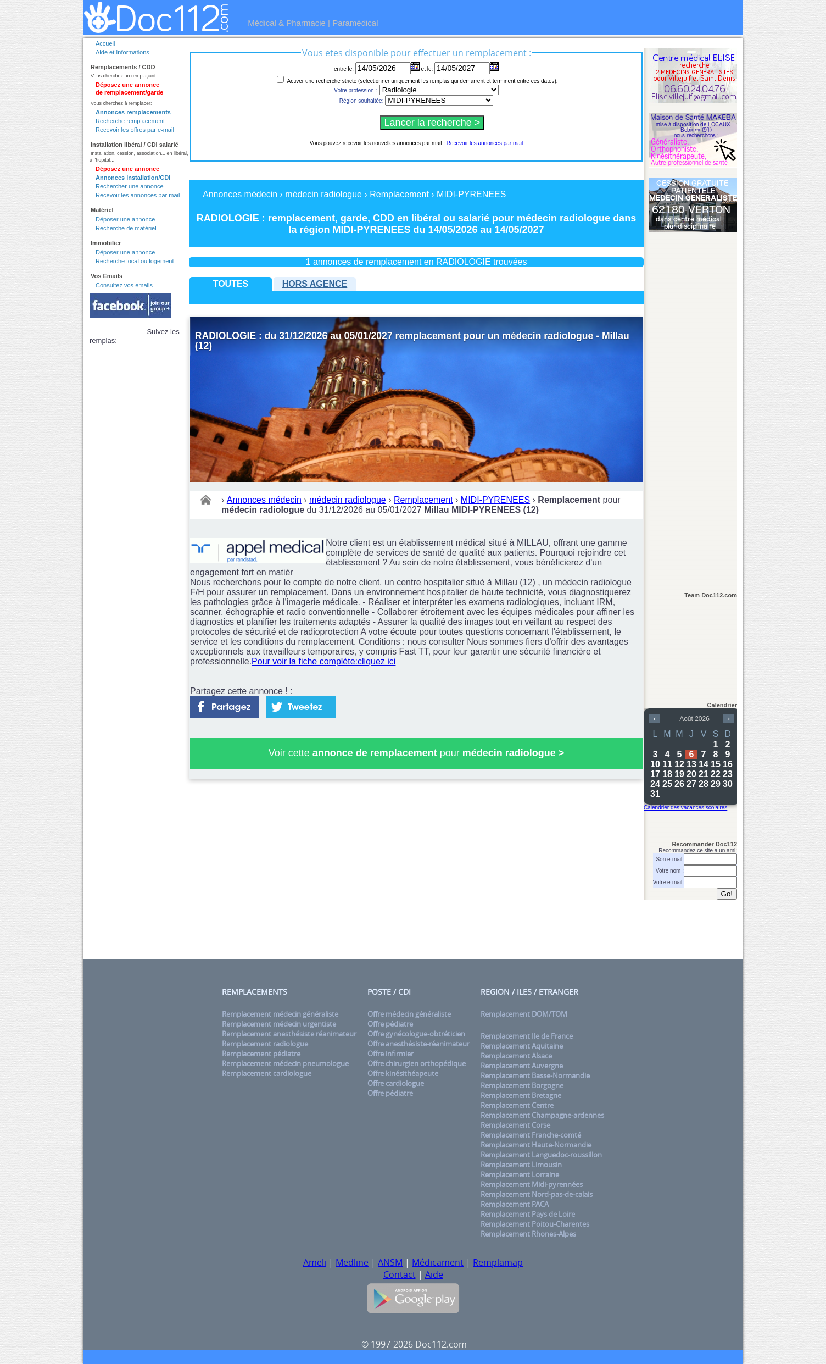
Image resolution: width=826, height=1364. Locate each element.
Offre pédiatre (390, 1024)
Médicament (438, 1262)
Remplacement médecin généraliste (280, 1014)
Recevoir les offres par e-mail (135, 129)
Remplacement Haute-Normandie (536, 1145)
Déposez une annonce (127, 168)
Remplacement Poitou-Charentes (535, 1224)
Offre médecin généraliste (409, 1014)
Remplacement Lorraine (520, 1174)
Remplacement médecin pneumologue (285, 1063)
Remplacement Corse (515, 1125)
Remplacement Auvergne (522, 1066)
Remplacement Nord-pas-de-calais (537, 1194)
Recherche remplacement (130, 121)
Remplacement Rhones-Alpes (528, 1234)
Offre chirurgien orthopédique (416, 1063)
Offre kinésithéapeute (402, 1073)
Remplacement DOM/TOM (524, 1014)
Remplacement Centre (517, 1105)
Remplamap (498, 1262)
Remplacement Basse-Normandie (535, 1075)
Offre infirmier (390, 1053)
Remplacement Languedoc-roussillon (541, 1155)
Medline (352, 1262)
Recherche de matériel (126, 228)
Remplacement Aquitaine (522, 1046)
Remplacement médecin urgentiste (279, 1024)
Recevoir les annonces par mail (138, 195)
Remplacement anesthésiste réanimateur (289, 1034)
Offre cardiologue (395, 1083)
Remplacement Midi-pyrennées (532, 1184)
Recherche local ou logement (135, 261)
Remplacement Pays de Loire (528, 1214)
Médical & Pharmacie (287, 22)
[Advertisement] (693, 407)
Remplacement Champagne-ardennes (542, 1115)
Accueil (105, 43)
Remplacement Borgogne (522, 1085)
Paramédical (355, 22)
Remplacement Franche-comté (531, 1135)
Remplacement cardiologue (266, 1073)
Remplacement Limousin (521, 1164)
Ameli (314, 1262)
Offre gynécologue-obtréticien (416, 1034)
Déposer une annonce (125, 219)
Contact (399, 1274)
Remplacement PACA (515, 1204)
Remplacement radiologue (265, 1044)
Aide (434, 1274)
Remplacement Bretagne (521, 1095)
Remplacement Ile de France (527, 1036)
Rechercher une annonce (130, 186)
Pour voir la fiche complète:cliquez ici (323, 661)
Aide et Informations (122, 52)
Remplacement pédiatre (261, 1053)
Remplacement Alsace (516, 1056)
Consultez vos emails (124, 285)
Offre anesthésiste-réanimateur (418, 1044)
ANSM (390, 1262)
